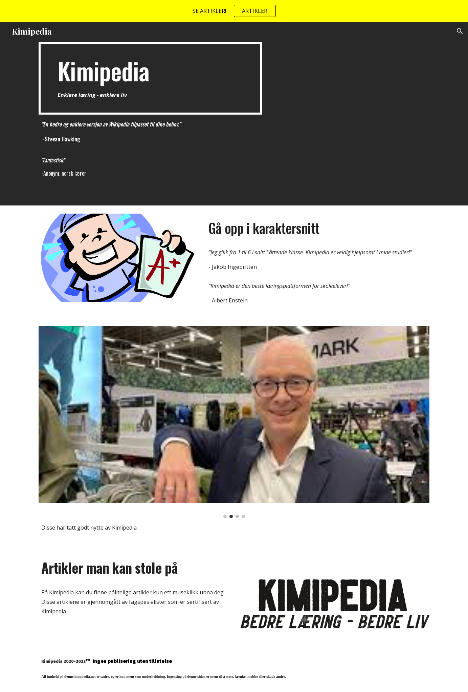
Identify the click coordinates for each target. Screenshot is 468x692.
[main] (150, 78)
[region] (234, 11)
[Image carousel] (234, 422)
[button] (460, 31)
